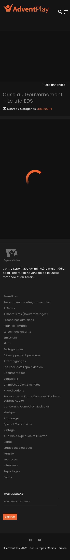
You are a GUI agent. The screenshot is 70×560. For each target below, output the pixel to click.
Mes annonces (53, 85)
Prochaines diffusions (19, 320)
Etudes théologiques (18, 448)
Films (7, 343)
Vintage (9, 430)
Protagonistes (13, 349)
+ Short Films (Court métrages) (26, 314)
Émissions (11, 338)
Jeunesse (10, 459)
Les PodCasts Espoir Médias (23, 367)
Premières (11, 296)
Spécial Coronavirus (18, 424)
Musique (10, 412)
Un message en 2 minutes (22, 385)
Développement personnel (22, 355)
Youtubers (11, 379)
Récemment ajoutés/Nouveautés (27, 302)
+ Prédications (14, 391)
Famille (9, 454)
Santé (8, 442)
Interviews (11, 465)
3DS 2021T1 (44, 109)
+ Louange (11, 418)
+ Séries (9, 308)
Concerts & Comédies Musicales (27, 406)
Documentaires (14, 373)
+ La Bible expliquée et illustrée (25, 436)
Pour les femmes (15, 326)
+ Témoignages (15, 361)
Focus (8, 477)
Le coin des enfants (17, 332)
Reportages (12, 471)
